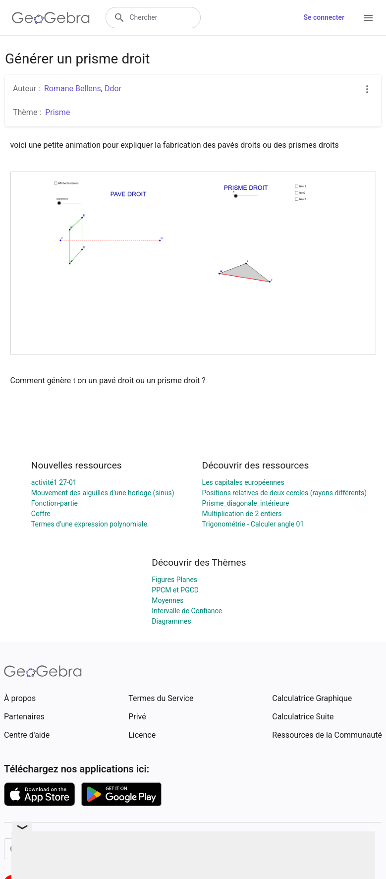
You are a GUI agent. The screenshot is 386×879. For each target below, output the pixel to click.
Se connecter (323, 17)
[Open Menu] (368, 18)
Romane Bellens (72, 88)
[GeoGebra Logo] (51, 18)
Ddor (113, 88)
